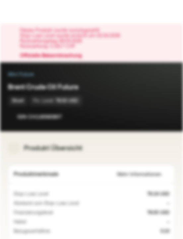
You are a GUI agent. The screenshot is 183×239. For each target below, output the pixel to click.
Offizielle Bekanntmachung (54, 55)
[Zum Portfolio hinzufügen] (168, 116)
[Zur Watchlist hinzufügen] (155, 116)
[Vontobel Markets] (26, 12)
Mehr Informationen (143, 174)
